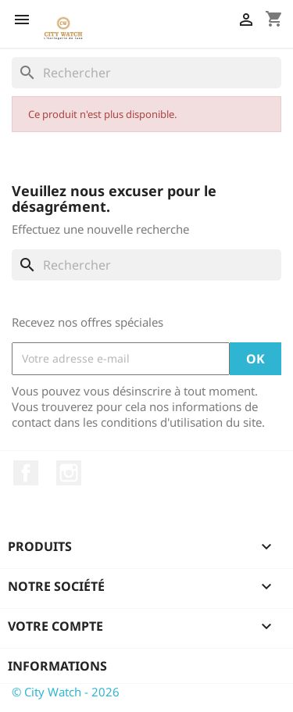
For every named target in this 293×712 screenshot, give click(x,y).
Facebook (25, 472)
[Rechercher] (146, 72)
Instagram (68, 472)
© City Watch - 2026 (66, 691)
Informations (57, 665)
